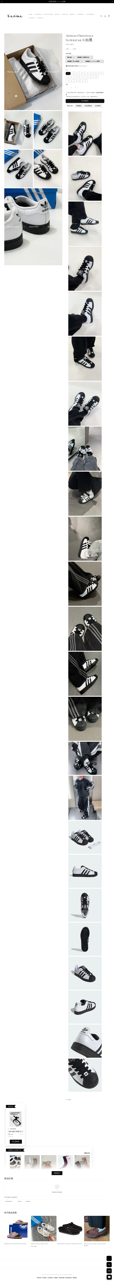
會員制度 (44, 1277)
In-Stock (57, 14)
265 (80, 77)
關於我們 (39, 1277)
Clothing (32, 18)
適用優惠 (68, 53)
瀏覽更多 (57, 1173)
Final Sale (65, 14)
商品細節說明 (68, 1277)
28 (96, 77)
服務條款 (75, 1277)
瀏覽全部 (87, 1153)
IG (109, 1264)
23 (79, 73)
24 (90, 73)
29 (74, 81)
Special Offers (48, 14)
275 (91, 77)
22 (68, 73)
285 (68, 81)
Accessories (90, 14)
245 (96, 73)
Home (30, 14)
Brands (72, 14)
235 (85, 73)
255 (68, 77)
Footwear (80, 14)
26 (74, 77)
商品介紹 (70, 106)
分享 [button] (68, 1099)
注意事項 (98, 106)
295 (80, 81)
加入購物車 (85, 101)
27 (85, 77)
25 (101, 73)
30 (85, 81)
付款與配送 (88, 106)
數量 (67, 84)
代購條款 (79, 106)
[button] (101, 16)
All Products (38, 14)
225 (74, 73)
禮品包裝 (12, 1129)
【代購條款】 (83, 96)
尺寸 (67, 70)
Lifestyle (40, 18)
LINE (109, 1271)
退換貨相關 (61, 1277)
